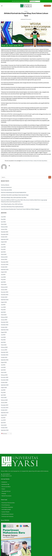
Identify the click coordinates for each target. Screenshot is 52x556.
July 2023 (3, 304)
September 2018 (4, 430)
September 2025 (4, 239)
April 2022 (3, 342)
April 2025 (3, 252)
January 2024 (4, 289)
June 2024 (3, 277)
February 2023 (4, 317)
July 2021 (3, 364)
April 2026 (3, 221)
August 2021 (4, 362)
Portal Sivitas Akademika (7, 507)
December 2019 (4, 405)
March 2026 (3, 224)
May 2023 (3, 309)
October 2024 (4, 267)
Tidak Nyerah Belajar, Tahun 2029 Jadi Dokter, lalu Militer (13, 197)
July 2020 (3, 390)
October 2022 (4, 327)
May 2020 (3, 392)
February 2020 (4, 400)
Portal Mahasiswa (6, 505)
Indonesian (32, 1)
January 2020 (4, 402)
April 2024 (3, 282)
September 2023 (4, 299)
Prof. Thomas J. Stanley (32, 160)
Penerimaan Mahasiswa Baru (8, 502)
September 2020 (4, 385)
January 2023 (4, 319)
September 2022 (4, 329)
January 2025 (4, 259)
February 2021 (4, 375)
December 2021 (4, 352)
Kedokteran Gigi (5, 484)
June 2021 (3, 367)
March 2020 (3, 397)
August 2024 (4, 272)
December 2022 (4, 322)
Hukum (3, 488)
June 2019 (3, 420)
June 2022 (3, 337)
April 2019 (3, 422)
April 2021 (3, 369)
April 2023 (3, 312)
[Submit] (49, 177)
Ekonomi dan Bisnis (6, 486)
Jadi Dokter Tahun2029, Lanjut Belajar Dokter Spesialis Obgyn (15, 195)
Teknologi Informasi (6, 491)
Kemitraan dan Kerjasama (7, 516)
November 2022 (4, 324)
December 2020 (4, 377)
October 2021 (4, 357)
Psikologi (4, 493)
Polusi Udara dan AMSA (6, 190)
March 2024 (3, 284)
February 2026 (4, 226)
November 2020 (4, 380)
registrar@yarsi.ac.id (6, 475)
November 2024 (4, 264)
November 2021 (4, 354)
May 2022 (3, 339)
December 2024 (4, 262)
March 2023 (3, 314)
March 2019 (3, 425)
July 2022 (3, 334)
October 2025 (4, 236)
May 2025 (3, 249)
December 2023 (4, 292)
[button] (2, 5)
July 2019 (3, 417)
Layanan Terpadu (5, 511)
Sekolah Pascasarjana (6, 495)
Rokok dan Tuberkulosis (6, 187)
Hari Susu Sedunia (5, 185)
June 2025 (3, 246)
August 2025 (4, 241)
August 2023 (4, 302)
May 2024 (3, 279)
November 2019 (4, 407)
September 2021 (4, 359)
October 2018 (4, 427)
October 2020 (4, 382)
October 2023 (4, 297)
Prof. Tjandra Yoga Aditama (42, 160)
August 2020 (4, 387)
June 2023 (3, 307)
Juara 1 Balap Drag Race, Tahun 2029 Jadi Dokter (12, 204)
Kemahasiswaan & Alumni (7, 514)
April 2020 (3, 395)
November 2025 (4, 234)
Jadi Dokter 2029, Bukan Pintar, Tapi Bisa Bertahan (12, 206)
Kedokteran (4, 482)
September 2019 (4, 412)
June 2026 (3, 216)
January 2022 (4, 349)
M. (30, 19)
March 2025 (3, 254)
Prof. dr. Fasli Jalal (24, 160)
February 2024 (4, 287)
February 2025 (4, 257)
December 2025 (4, 231)
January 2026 (4, 229)
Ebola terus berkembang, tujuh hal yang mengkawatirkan (13, 192)
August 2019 (4, 415)
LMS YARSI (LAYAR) (6, 509)
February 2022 (4, 347)
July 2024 (3, 274)
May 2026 (3, 219)
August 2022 (4, 332)
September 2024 (4, 269)
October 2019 (4, 410)
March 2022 (3, 344)
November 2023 (4, 294)
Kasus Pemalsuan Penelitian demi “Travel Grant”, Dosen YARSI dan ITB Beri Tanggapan (20, 209)
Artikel (26, 11)
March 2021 (3, 372)
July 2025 (3, 244)
